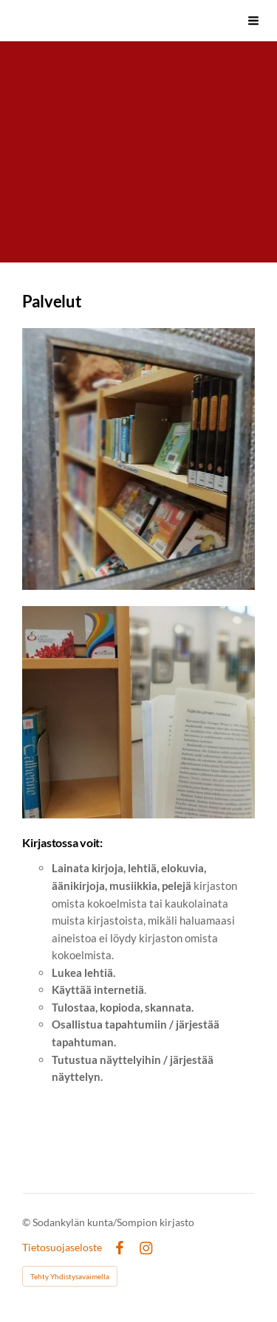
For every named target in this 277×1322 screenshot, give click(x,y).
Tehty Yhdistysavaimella (69, 1276)
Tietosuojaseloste (62, 1247)
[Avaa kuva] (138, 459)
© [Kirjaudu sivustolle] (27, 1222)
